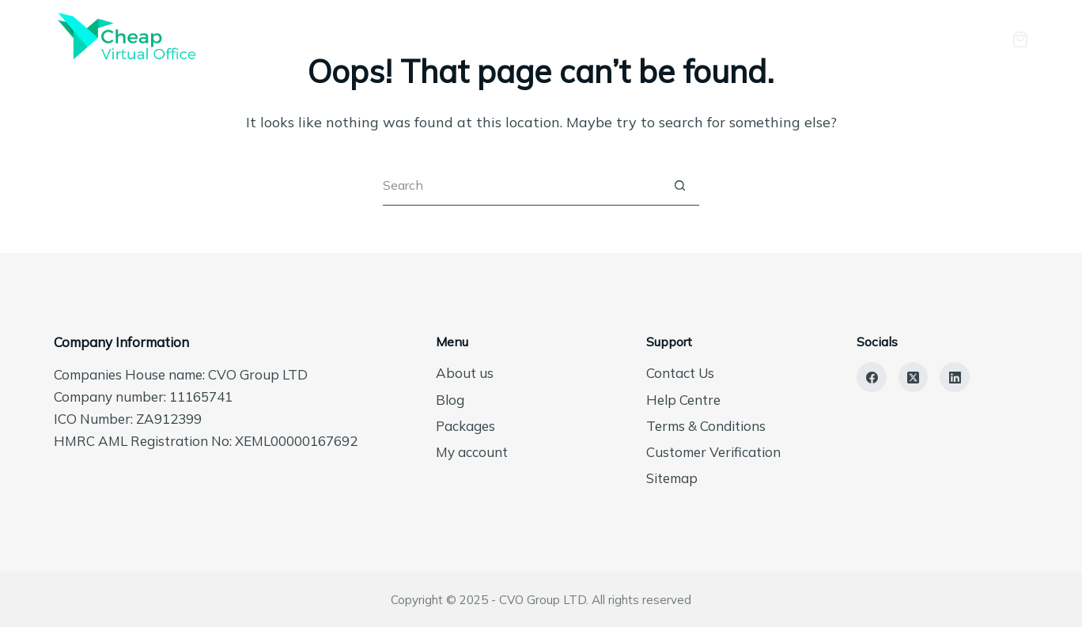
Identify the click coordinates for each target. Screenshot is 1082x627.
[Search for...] (521, 186)
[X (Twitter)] (914, 377)
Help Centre (683, 399)
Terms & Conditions (706, 425)
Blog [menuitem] (799, 39)
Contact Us (680, 372)
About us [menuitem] (611, 39)
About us (465, 372)
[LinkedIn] (955, 377)
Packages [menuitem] (711, 39)
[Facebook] (872, 377)
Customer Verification (713, 452)
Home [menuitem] (521, 39)
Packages (465, 425)
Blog (450, 399)
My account (472, 452)
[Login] (970, 40)
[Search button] (679, 186)
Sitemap (672, 478)
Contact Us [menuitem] (889, 39)
